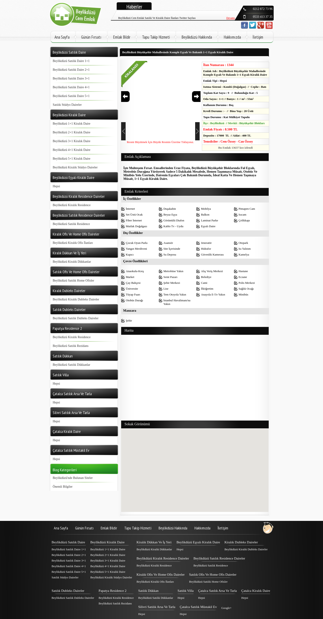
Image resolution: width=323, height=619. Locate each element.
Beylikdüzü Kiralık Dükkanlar (72, 261)
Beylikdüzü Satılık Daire (68, 542)
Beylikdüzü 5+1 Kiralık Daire (71, 158)
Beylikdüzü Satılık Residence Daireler (219, 558)
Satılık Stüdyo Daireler (67, 104)
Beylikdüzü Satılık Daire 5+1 (71, 96)
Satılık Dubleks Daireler (68, 591)
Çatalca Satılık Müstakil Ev (198, 607)
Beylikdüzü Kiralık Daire (107, 542)
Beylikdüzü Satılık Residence (71, 224)
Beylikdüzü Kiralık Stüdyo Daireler (75, 167)
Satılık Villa (186, 591)
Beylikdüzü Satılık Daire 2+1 (71, 69)
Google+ (226, 608)
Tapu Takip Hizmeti (156, 37)
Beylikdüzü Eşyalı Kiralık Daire (198, 542)
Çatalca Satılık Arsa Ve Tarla (217, 591)
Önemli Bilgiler (62, 486)
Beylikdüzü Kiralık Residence (72, 205)
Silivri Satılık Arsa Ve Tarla (156, 607)
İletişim (258, 37)
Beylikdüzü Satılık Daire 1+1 (71, 61)
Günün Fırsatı (91, 37)
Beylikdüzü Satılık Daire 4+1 (71, 87)
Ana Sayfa (62, 37)
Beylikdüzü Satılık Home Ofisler (73, 280)
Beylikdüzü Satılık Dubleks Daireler (75, 318)
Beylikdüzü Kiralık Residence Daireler (163, 558)
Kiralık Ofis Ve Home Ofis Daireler (161, 574)
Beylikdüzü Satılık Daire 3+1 (71, 78)
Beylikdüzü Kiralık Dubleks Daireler (76, 299)
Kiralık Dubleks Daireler (241, 542)
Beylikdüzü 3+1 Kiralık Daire (71, 141)
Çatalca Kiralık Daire (255, 591)
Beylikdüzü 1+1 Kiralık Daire (71, 123)
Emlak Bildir (121, 37)
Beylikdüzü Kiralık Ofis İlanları (73, 243)
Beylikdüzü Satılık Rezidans (70, 346)
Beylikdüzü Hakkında (196, 37)
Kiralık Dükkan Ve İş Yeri (154, 542)
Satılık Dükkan (148, 591)
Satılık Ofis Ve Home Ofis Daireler (212, 574)
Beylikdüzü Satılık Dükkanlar (71, 364)
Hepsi (56, 186)
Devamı (230, 11)
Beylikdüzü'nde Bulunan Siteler (73, 478)
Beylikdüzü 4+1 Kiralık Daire (71, 150)
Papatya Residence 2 (113, 591)
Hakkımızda (232, 37)
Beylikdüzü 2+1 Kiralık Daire (71, 132)
